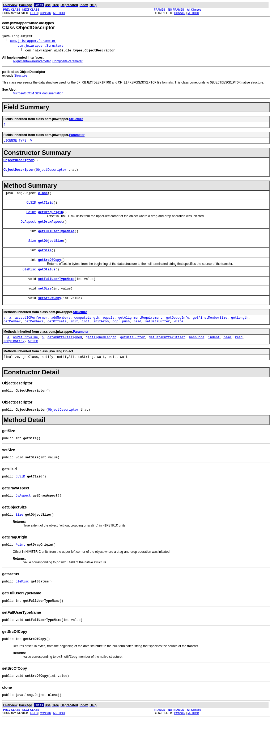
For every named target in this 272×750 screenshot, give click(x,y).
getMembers (34, 337)
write (178, 337)
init (74, 337)
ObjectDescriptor (18, 163)
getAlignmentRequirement (140, 332)
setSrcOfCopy (49, 312)
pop (115, 337)
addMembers (60, 332)
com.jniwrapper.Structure (40, 46)
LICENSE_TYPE (14, 143)
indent (214, 353)
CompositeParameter (67, 62)
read (137, 337)
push (126, 337)
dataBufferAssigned (65, 353)
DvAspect (28, 229)
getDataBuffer (132, 353)
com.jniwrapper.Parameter (33, 41)
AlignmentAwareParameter (32, 62)
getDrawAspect (50, 229)
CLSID (31, 208)
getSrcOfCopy (49, 270)
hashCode (197, 353)
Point (31, 219)
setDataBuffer (157, 337)
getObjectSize (50, 250)
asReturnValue (25, 353)
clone (43, 198)
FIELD (34, 13)
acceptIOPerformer (31, 332)
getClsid (45, 208)
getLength (239, 332)
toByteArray (13, 358)
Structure (20, 76)
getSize (44, 260)
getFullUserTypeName (56, 239)
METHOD (59, 13)
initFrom (101, 337)
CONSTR (45, 13)
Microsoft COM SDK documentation (38, 95)
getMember (12, 337)
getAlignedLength (101, 353)
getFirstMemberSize (210, 332)
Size (32, 250)
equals (108, 332)
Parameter (77, 137)
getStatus (46, 281)
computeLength (86, 332)
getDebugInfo (177, 332)
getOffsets (57, 337)
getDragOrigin (50, 219)
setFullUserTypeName (56, 291)
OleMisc (29, 281)
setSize (44, 301)
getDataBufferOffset (167, 353)
